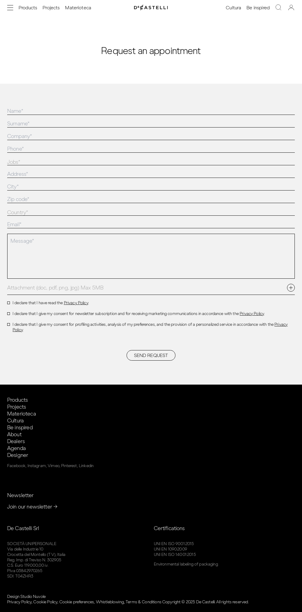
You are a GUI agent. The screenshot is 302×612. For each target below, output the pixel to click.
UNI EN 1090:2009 (170, 549)
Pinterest (69, 465)
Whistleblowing (110, 601)
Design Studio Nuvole (26, 596)
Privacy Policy (76, 302)
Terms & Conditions (143, 601)
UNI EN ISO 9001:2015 (174, 543)
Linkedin (86, 465)
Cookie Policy (45, 601)
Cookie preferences (76, 601)
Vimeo (53, 465)
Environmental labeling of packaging (186, 564)
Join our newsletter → (32, 506)
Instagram (37, 465)
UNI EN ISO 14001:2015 (175, 554)
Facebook (16, 465)
